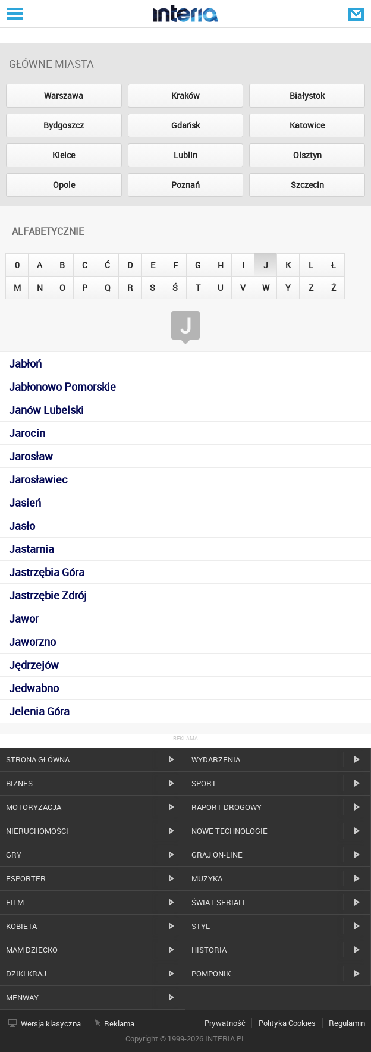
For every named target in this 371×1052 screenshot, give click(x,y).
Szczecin (307, 184)
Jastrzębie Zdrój (48, 595)
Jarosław (31, 456)
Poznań (185, 184)
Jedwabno (34, 688)
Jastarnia (31, 549)
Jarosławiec (38, 479)
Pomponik (211, 973)
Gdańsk (185, 125)
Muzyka (206, 878)
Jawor (24, 618)
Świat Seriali (218, 902)
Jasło (22, 526)
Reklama (119, 1023)
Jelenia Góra (39, 711)
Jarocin (27, 433)
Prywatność (225, 1023)
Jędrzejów (34, 665)
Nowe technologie (229, 830)
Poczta (357, 13)
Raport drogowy (226, 807)
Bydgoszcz (63, 125)
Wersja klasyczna (51, 1023)
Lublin (185, 155)
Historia (209, 949)
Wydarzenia (215, 759)
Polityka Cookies (287, 1023)
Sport (203, 783)
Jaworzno (32, 642)
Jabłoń (25, 363)
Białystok (307, 95)
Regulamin (347, 1023)
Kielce (63, 155)
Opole (64, 184)
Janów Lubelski (46, 410)
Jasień (25, 502)
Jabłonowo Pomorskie (62, 386)
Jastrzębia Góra (46, 572)
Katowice (307, 125)
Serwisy (13, 13)
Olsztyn (307, 155)
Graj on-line (217, 854)
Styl (200, 926)
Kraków (185, 95)
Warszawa (63, 95)
